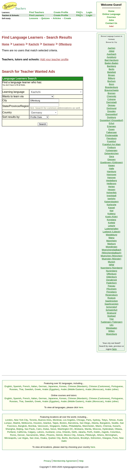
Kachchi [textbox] (35, 92)
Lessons (33, 18)
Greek (38, 389)
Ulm (112, 325)
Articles (57, 18)
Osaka (43, 438)
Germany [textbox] (36, 112)
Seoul (53, 429)
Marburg (111, 243)
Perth (89, 432)
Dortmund (111, 108)
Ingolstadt (111, 195)
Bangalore (105, 423)
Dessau (111, 105)
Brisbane (78, 429)
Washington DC (65, 429)
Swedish (29, 389)
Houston (38, 423)
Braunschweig (111, 90)
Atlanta (95, 423)
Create (67, 18)
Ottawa (118, 429)
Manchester (88, 426)
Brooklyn (85, 438)
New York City (21, 420)
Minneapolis (10, 438)
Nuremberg (111, 271)
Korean (62, 386)
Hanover (111, 177)
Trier (111, 319)
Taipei (55, 423)
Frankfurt (111, 141)
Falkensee (111, 132)
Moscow (97, 429)
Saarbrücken (111, 301)
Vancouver (43, 426)
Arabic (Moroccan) (95, 389)
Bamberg (111, 66)
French (26, 386)
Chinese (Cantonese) (99, 386)
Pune (115, 438)
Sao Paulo (29, 429)
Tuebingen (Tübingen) (111, 322)
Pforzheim (111, 289)
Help (81, 461)
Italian (34, 386)
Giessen (112, 159)
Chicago (80, 420)
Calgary (32, 432)
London (8, 420)
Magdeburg (111, 234)
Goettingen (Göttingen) (111, 162)
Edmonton (96, 438)
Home (111, 11)
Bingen (111, 75)
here (114, 349)
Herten (111, 186)
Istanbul (47, 423)
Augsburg (111, 57)
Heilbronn (111, 183)
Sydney (96, 420)
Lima (58, 432)
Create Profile (61, 12)
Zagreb (105, 432)
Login (89, 12)
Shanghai (10, 429)
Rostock (112, 298)
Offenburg (65, 44)
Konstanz (111, 219)
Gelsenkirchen (111, 153)
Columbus (115, 432)
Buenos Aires (45, 420)
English (8, 386)
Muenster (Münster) (111, 258)
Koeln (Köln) (111, 216)
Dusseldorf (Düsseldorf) (111, 120)
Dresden (111, 111)
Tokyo (105, 420)
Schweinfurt (111, 310)
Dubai (46, 429)
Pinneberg (111, 292)
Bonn (111, 84)
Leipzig (111, 225)
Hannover (111, 174)
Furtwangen (111, 150)
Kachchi (34, 44)
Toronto (33, 420)
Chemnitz (111, 96)
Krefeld (111, 222)
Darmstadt (111, 102)
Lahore (40, 432)
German (43, 386)
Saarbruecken (111, 304)
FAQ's (79, 12)
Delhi (74, 432)
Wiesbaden (111, 328)
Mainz (111, 237)
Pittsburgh (91, 435)
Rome (13, 435)
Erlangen (111, 126)
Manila (88, 429)
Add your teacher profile (54, 59)
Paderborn (111, 283)
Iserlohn (111, 198)
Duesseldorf (111, 114)
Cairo (39, 429)
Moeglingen (111, 246)
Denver (21, 435)
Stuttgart (111, 316)
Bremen (112, 93)
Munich (111, 261)
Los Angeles (69, 420)
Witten (111, 331)
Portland (11, 432)
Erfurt (111, 123)
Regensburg (112, 295)
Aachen (111, 48)
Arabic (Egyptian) (50, 389)
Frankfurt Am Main (111, 144)
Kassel (111, 207)
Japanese (53, 386)
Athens (100, 435)
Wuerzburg (111, 334)
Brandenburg (111, 87)
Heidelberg (111, 180)
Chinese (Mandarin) (77, 386)
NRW (111, 265)
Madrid (16, 423)
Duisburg (111, 117)
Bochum (112, 81)
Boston (63, 423)
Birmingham (111, 435)
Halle (111, 168)
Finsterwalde (111, 135)
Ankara (80, 435)
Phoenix (50, 435)
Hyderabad (107, 429)
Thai (21, 389)
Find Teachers (36, 12)
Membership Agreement (65, 461)
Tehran (112, 420)
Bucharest (74, 438)
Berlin (111, 69)
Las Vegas (23, 438)
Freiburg (111, 147)
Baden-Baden (111, 63)
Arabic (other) (111, 389)
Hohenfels (111, 192)
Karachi (116, 426)
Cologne (111, 99)
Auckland (49, 432)
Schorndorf (111, 307)
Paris (88, 420)
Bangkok (22, 426)
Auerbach (111, 54)
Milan (42, 435)
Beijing (19, 429)
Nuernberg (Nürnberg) (111, 268)
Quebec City (54, 438)
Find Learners (36, 15)
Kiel (111, 210)
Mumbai (32, 426)
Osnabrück (111, 280)
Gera (111, 156)
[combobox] (56, 92)
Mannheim (111, 240)
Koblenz (112, 213)
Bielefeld (111, 72)
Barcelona (73, 423)
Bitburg (111, 78)
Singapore (55, 426)
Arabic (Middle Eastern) (72, 389)
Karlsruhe (111, 204)
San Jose (34, 438)
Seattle (115, 423)
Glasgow (106, 438)
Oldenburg (111, 277)
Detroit (59, 435)
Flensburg (111, 138)
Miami (99, 426)
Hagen (111, 165)
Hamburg (111, 171)
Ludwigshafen (111, 228)
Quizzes (45, 18)
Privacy (47, 461)
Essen (111, 129)
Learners (19, 44)
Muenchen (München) (111, 255)
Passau (111, 286)
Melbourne (27, 423)
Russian (14, 389)
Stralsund (111, 313)
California (21, 432)
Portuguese (117, 386)
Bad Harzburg (111, 60)
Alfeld (111, 51)
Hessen (111, 189)
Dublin (97, 432)
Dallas (64, 426)
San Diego (85, 423)
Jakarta (82, 432)
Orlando (66, 432)
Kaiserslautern (111, 201)
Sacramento (32, 435)
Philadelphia (75, 426)
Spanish (17, 386)
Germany (48, 44)
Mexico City (70, 435)
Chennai (107, 426)
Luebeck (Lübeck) (111, 231)
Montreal (57, 420)
